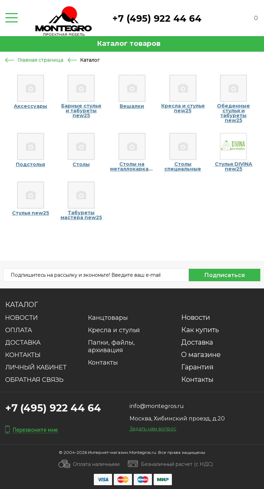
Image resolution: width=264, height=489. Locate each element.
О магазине (201, 354)
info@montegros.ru (157, 406)
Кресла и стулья (114, 330)
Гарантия (197, 367)
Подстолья (30, 164)
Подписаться (224, 275)
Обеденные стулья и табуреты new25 (233, 113)
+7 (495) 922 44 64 (156, 18)
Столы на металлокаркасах (132, 166)
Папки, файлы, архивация (111, 346)
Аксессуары (30, 106)
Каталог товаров (129, 43)
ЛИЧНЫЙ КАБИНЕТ (36, 367)
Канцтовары (108, 318)
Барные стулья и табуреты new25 (81, 110)
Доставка (197, 342)
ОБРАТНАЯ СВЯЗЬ (34, 380)
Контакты (103, 362)
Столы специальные (182, 166)
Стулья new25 (30, 213)
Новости (195, 317)
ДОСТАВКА (23, 342)
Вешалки (132, 106)
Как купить (200, 330)
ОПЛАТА (18, 330)
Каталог (21, 304)
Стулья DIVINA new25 (233, 166)
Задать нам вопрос (153, 429)
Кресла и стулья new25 (183, 108)
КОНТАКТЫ (23, 355)
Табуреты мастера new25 (81, 215)
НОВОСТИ (21, 318)
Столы (81, 164)
